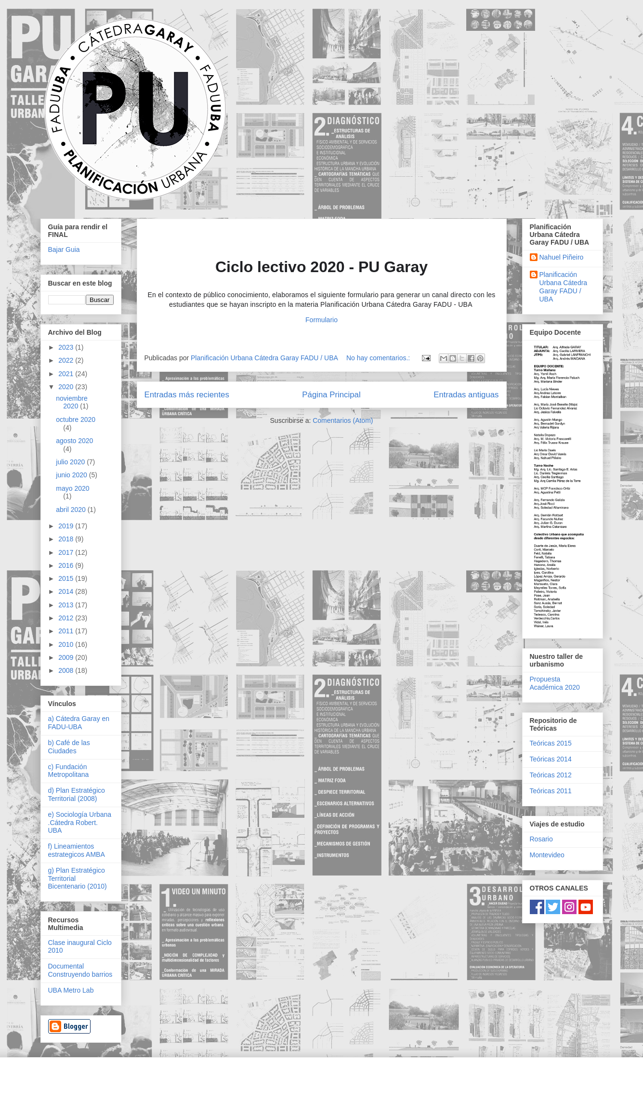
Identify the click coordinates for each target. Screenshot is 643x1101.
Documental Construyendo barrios (80, 970)
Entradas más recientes (186, 394)
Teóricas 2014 (551, 759)
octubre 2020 (75, 419)
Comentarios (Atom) (343, 420)
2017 (66, 552)
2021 (66, 374)
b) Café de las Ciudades (69, 747)
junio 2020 (72, 475)
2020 (66, 387)
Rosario (541, 839)
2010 (66, 644)
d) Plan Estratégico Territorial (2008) (76, 794)
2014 (66, 591)
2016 (66, 565)
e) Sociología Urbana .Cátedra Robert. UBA (80, 823)
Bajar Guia (64, 249)
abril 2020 (71, 509)
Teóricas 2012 (551, 775)
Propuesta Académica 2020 (555, 683)
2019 (66, 526)
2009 (66, 657)
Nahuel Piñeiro (561, 257)
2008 (66, 670)
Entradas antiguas (466, 394)
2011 (66, 631)
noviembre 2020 (71, 402)
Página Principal (331, 394)
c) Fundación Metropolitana (68, 771)
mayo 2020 (72, 488)
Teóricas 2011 (551, 791)
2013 (66, 605)
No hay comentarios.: (379, 358)
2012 (66, 618)
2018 (66, 539)
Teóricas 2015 (551, 743)
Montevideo (547, 855)
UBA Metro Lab (71, 990)
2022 (66, 360)
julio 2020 (71, 462)
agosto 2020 (74, 441)
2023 (66, 347)
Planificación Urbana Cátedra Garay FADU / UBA (563, 286)
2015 (66, 578)
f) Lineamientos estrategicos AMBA (76, 850)
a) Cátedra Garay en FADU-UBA (79, 723)
